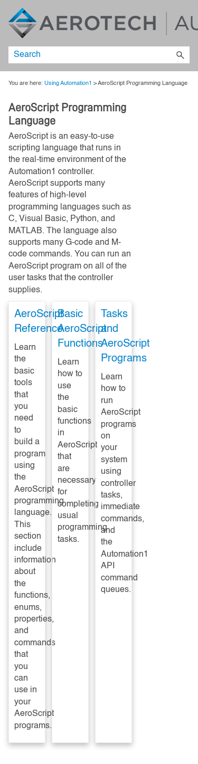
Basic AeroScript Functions (82, 329)
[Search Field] (99, 54)
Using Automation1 (68, 83)
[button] (180, 54)
